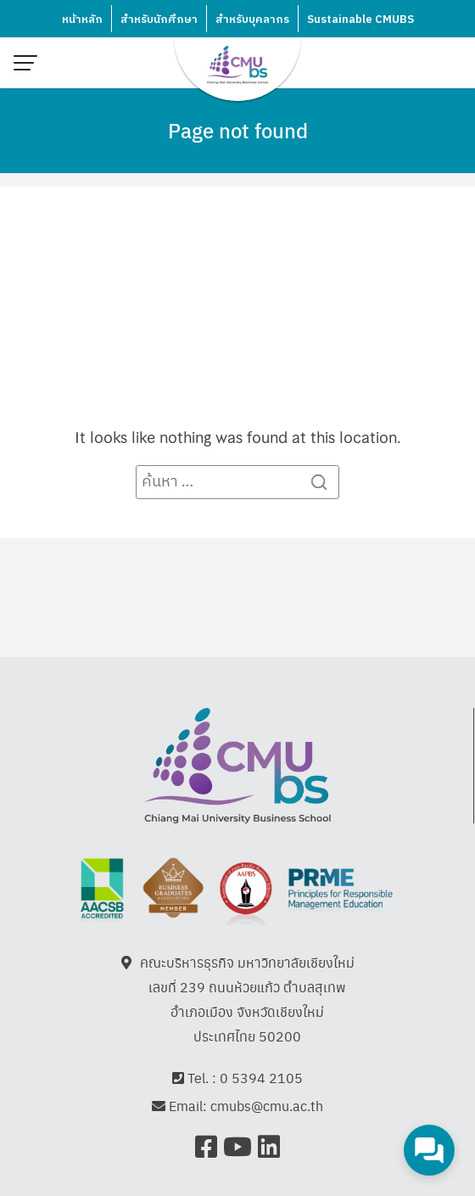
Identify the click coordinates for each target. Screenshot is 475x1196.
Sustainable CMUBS (360, 19)
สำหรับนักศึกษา (159, 19)
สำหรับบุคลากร (252, 19)
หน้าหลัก (82, 19)
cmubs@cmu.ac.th (266, 1109)
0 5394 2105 (261, 1081)
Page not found (238, 129)
